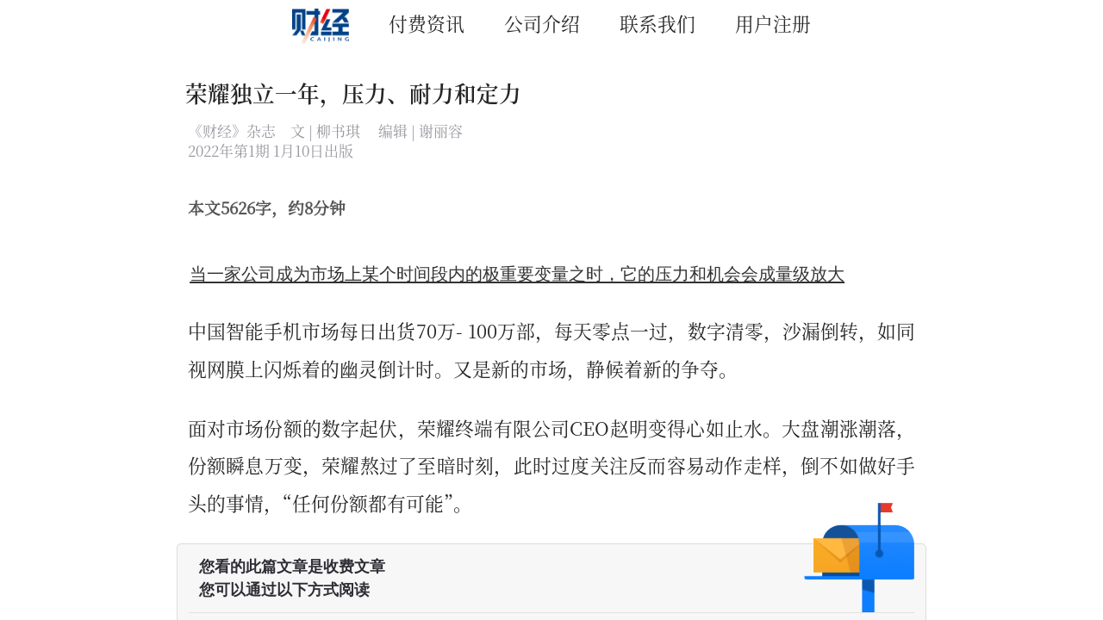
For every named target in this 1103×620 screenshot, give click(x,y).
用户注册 (773, 22)
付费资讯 (426, 22)
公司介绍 (542, 22)
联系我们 (657, 22)
